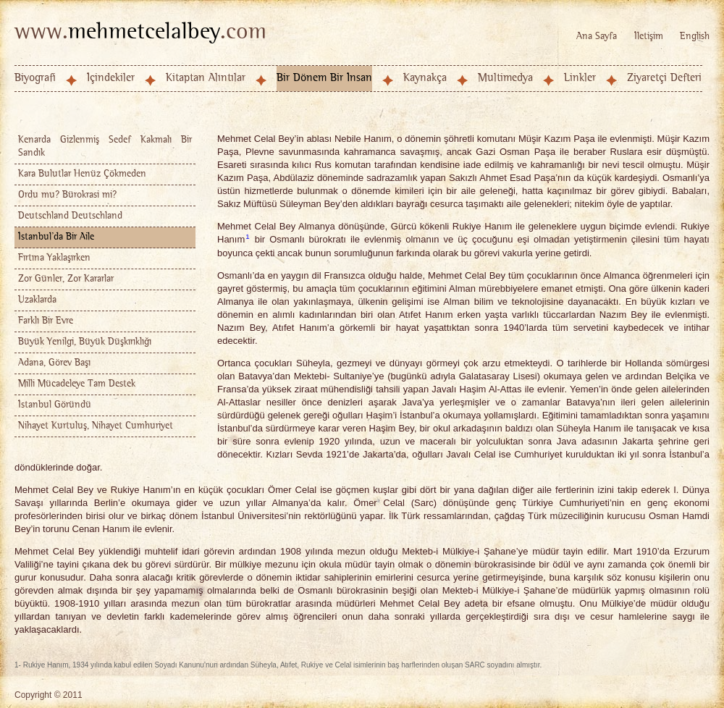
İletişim (648, 36)
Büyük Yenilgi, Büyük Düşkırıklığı (84, 342)
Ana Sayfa (596, 36)
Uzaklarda (37, 300)
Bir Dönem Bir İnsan (324, 78)
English (695, 36)
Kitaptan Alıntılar (205, 78)
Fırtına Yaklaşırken (54, 258)
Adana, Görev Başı (54, 363)
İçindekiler (111, 78)
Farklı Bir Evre (45, 321)
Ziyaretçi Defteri (664, 78)
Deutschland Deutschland (70, 216)
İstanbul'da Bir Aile (56, 237)
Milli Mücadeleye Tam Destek (76, 384)
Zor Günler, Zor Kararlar (66, 279)
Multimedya (505, 78)
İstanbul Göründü (54, 405)
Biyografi (35, 78)
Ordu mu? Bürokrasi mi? (67, 195)
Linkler (580, 78)
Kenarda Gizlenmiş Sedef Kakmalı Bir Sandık (105, 146)
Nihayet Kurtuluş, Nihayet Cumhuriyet (95, 426)
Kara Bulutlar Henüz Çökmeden (82, 174)
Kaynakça (425, 78)
